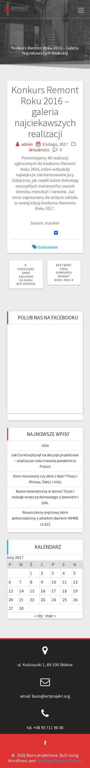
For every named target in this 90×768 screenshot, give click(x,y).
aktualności (39, 149)
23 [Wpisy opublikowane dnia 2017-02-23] (43, 600)
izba (45, 445)
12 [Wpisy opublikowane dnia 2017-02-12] (75, 582)
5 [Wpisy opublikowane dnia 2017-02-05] (74, 573)
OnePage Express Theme (58, 760)
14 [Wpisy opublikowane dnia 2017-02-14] (21, 591)
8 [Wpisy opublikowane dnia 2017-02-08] (31, 582)
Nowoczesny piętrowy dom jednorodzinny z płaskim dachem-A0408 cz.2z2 (45, 518)
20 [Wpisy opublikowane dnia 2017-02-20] (11, 600)
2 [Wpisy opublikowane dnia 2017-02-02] (42, 573)
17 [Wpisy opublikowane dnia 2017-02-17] (54, 591)
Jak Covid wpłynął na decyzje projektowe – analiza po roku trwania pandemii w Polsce (45, 460)
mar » (51, 615)
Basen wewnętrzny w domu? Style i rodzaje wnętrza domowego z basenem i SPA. (45, 497)
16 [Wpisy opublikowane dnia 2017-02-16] (43, 591)
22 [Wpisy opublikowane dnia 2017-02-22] (32, 600)
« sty (38, 615)
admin (27, 144)
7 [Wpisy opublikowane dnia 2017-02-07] (20, 582)
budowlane (48, 247)
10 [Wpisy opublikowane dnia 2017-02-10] (54, 582)
